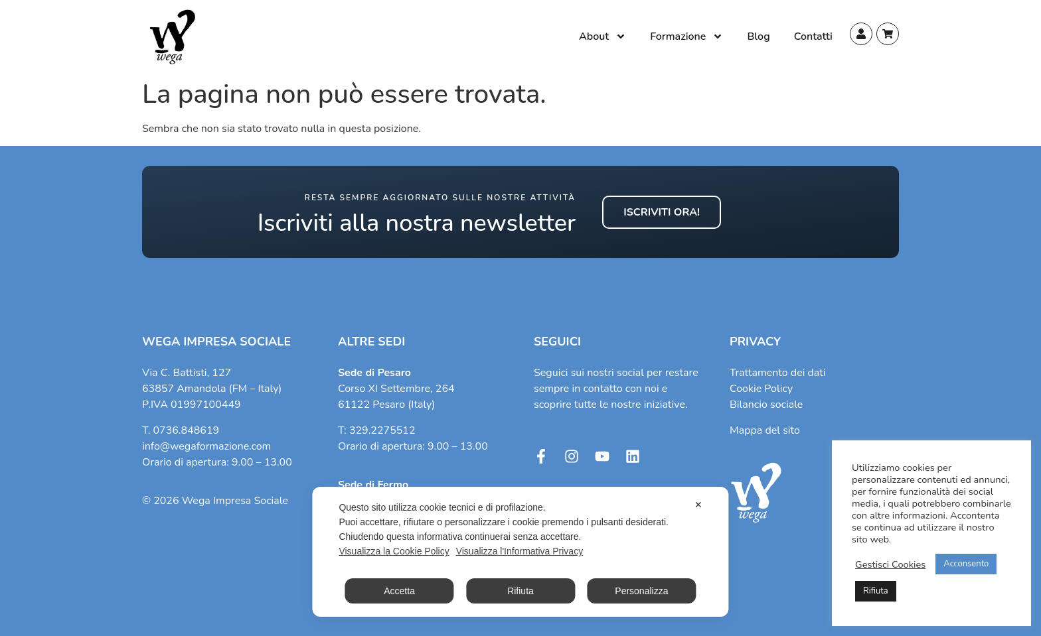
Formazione (686, 36)
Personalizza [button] (641, 591)
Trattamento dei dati (778, 372)
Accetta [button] (399, 591)
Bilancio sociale (766, 404)
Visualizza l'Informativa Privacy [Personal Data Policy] (519, 551)
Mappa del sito (765, 430)
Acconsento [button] (966, 564)
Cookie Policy (761, 388)
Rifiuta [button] (875, 591)
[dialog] (520, 552)
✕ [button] (698, 504)
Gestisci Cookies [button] (890, 564)
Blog (758, 36)
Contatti (813, 36)
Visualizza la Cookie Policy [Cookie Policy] (394, 551)
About (602, 36)
